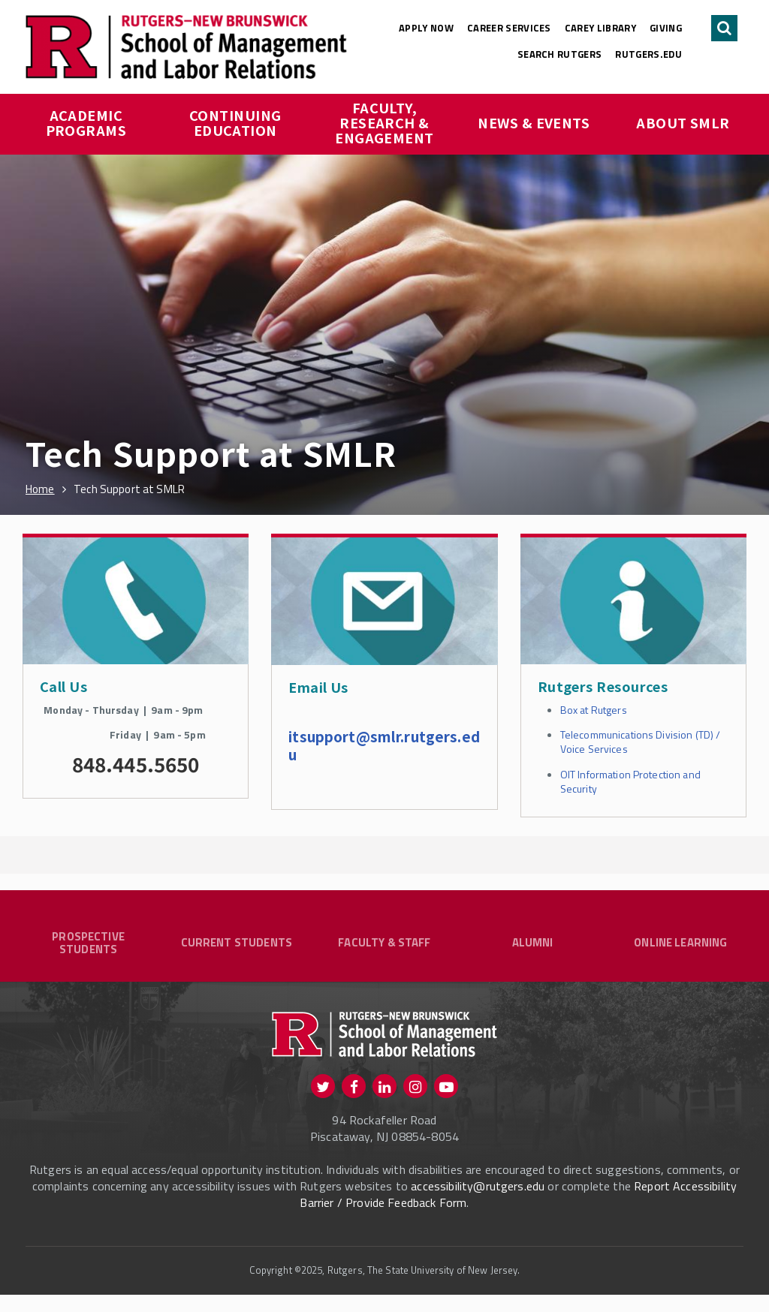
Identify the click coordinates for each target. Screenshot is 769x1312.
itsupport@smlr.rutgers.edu (384, 745)
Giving (666, 27)
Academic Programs (86, 122)
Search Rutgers (559, 54)
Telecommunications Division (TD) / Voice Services (640, 742)
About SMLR (683, 122)
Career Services (509, 27)
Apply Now (426, 27)
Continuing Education (237, 122)
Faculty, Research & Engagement (384, 122)
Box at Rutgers (593, 710)
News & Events (534, 122)
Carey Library (600, 27)
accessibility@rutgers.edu (477, 1204)
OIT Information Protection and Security (630, 781)
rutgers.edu (648, 54)
